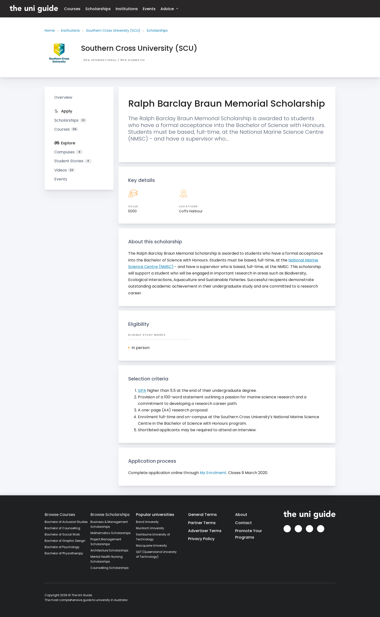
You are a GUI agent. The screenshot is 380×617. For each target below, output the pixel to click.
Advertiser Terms (205, 531)
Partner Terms (202, 523)
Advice (169, 9)
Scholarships (98, 9)
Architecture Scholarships (109, 550)
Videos (64, 170)
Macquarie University (151, 545)
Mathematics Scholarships (110, 533)
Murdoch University (150, 528)
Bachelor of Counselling (62, 528)
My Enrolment (213, 473)
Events (149, 9)
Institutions (127, 9)
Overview (63, 97)
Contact (243, 523)
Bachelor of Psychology (62, 547)
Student (73, 161)
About (241, 514)
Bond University (147, 522)
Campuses (68, 152)
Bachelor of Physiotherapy (64, 553)
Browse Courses (60, 514)
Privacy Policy (201, 539)
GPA (142, 390)
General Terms (202, 514)
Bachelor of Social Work (62, 534)
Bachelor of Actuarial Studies (66, 522)
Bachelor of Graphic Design (65, 541)
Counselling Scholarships (109, 568)
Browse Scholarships (110, 514)
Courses (72, 9)
